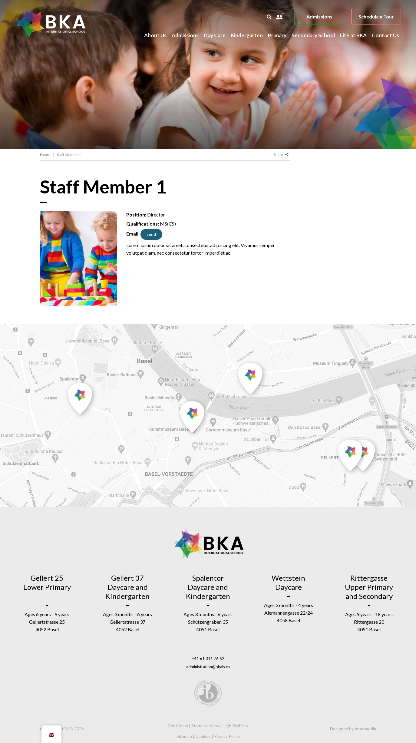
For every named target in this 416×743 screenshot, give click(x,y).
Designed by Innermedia (353, 728)
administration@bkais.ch (208, 666)
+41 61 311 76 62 (208, 658)
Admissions (319, 16)
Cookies (203, 736)
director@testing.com (151, 234)
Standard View (205, 725)
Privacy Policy (227, 736)
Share (281, 155)
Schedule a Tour (376, 16)
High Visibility (235, 725)
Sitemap (184, 736)
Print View (178, 725)
